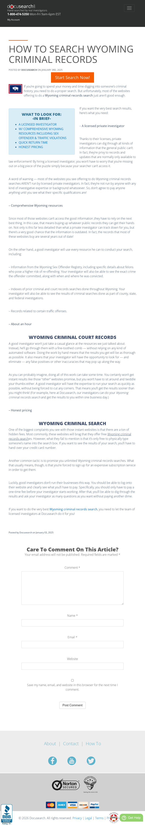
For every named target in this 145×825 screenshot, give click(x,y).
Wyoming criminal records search (73, 509)
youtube (76, 760)
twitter (95, 760)
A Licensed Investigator (38, 124)
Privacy (77, 818)
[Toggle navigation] (129, 8)
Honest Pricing (31, 147)
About (50, 743)
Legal (88, 818)
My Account (13, 19)
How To (93, 743)
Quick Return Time (33, 142)
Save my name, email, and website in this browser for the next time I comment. (72, 687)
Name (72, 615)
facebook (57, 760)
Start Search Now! (72, 77)
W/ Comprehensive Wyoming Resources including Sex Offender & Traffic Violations (42, 133)
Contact (71, 743)
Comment (72, 567)
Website (72, 659)
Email (72, 637)
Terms (99, 818)
